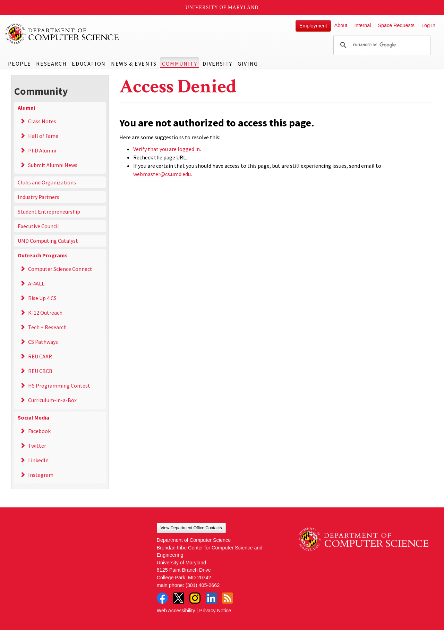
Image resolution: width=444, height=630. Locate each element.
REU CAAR (40, 356)
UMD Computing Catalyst (48, 240)
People (19, 63)
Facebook (39, 431)
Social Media (33, 417)
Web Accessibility (176, 610)
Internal (362, 25)
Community (179, 63)
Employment (313, 25)
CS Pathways (43, 341)
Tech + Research (47, 327)
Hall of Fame (43, 135)
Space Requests (396, 25)
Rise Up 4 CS (42, 298)
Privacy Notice (215, 610)
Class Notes (42, 121)
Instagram (40, 474)
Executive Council (38, 226)
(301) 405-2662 (203, 585)
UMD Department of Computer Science (62, 34)
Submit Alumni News (52, 164)
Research (51, 63)
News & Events (134, 63)
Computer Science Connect (60, 268)
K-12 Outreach (45, 312)
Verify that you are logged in (166, 149)
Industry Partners (38, 196)
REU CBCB (40, 370)
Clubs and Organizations (47, 182)
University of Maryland (222, 7)
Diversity (217, 63)
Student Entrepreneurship (49, 211)
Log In (428, 25)
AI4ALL (36, 283)
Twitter (37, 445)
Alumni (26, 107)
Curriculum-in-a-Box (52, 400)
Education (88, 63)
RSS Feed (227, 598)
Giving (248, 63)
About (341, 25)
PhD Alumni (42, 150)
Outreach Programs (43, 255)
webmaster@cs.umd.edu (162, 174)
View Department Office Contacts (191, 527)
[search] (381, 45)
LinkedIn (38, 460)
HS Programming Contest (59, 385)
